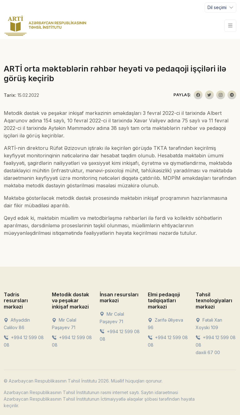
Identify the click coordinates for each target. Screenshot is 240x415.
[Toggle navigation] (220, 7)
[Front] (45, 26)
